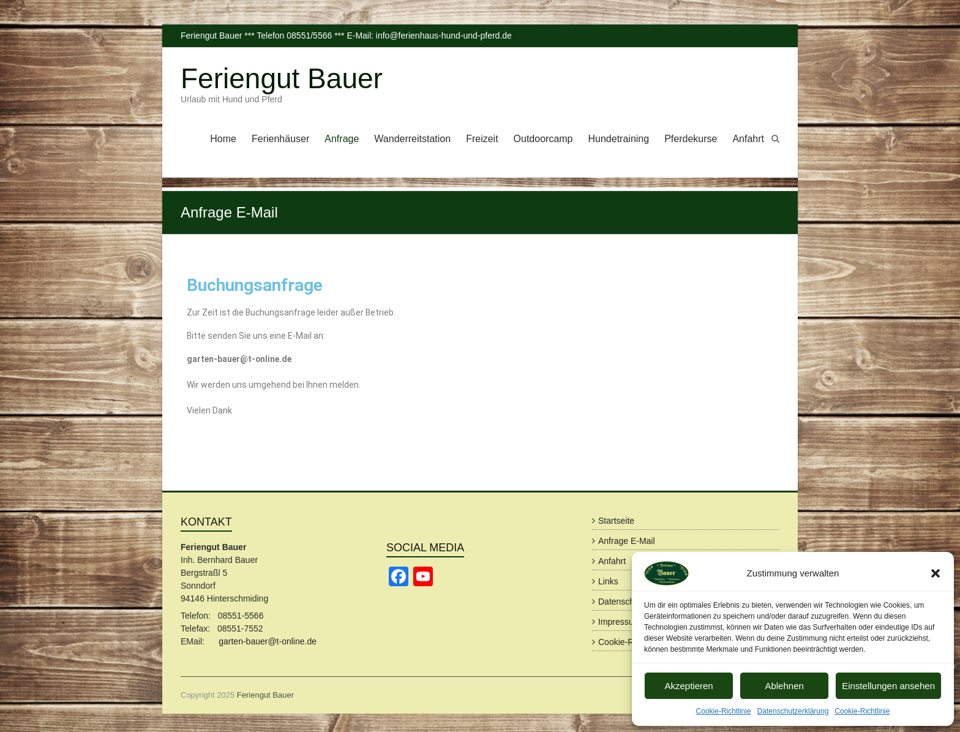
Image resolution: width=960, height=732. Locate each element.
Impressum (619, 622)
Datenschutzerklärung (793, 711)
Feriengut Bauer (282, 78)
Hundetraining (619, 139)
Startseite (616, 521)
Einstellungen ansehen (888, 686)
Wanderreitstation (412, 139)
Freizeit (482, 139)
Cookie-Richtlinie (723, 711)
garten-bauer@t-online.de (268, 641)
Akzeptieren (688, 686)
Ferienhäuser (280, 139)
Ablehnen (784, 686)
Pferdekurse (690, 139)
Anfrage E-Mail (626, 541)
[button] (935, 573)
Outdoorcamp (543, 139)
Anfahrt (748, 139)
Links (608, 581)
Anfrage (341, 139)
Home (223, 139)
